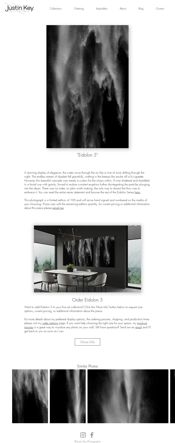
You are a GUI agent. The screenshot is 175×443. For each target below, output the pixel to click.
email (138, 327)
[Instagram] (83, 435)
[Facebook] (92, 435)
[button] (56, 8)
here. (138, 192)
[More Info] (87, 341)
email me (58, 208)
